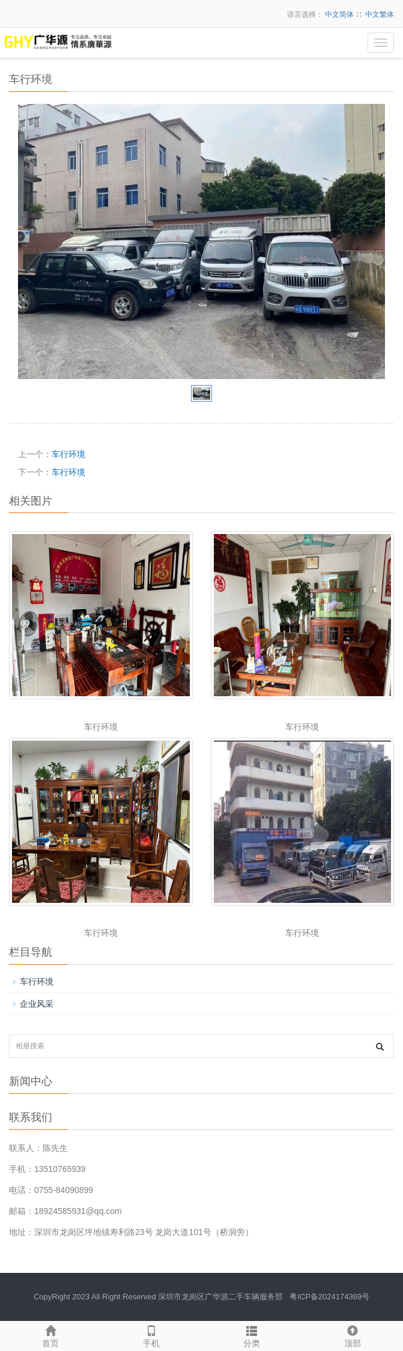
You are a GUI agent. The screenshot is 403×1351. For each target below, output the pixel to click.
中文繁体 (379, 14)
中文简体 (339, 14)
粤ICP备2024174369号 (329, 1296)
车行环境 (68, 454)
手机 (151, 1335)
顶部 (352, 1335)
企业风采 (36, 1004)
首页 (50, 1335)
